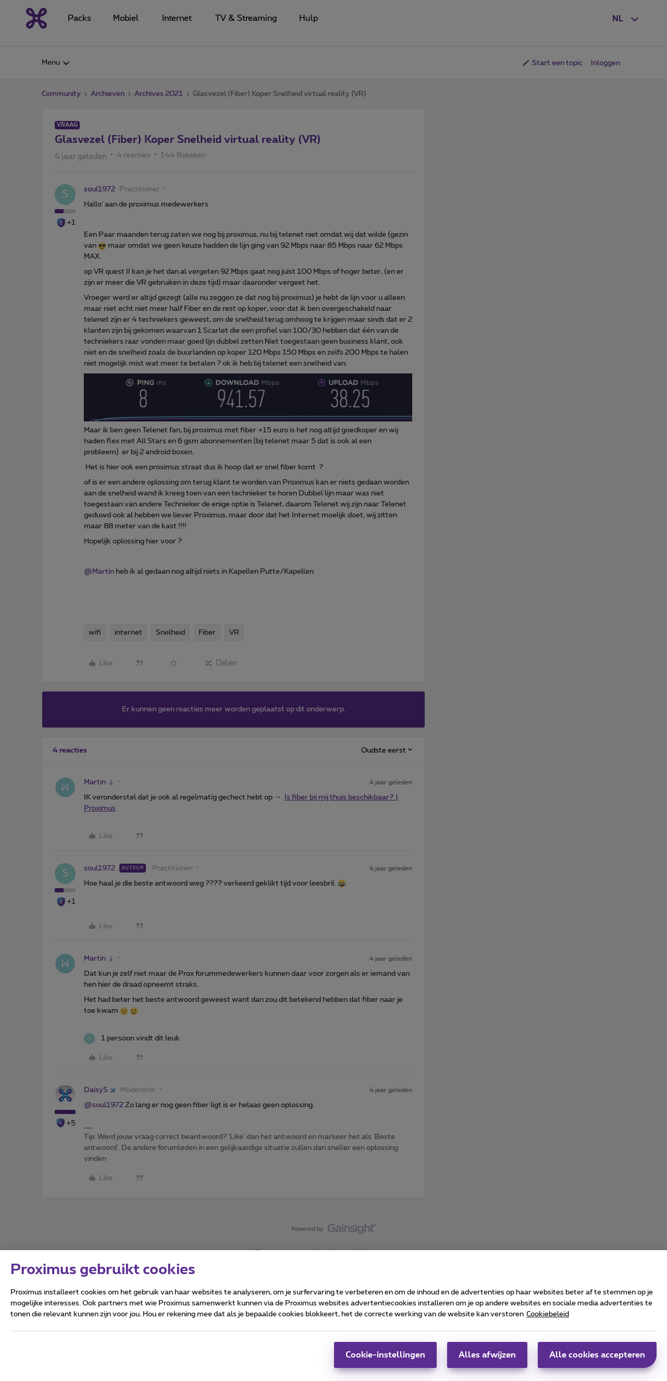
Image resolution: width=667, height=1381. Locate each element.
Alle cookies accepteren (597, 1355)
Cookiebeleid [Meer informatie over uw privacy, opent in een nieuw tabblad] (547, 1314)
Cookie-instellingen (385, 1355)
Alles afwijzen (487, 1355)
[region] (333, 1315)
